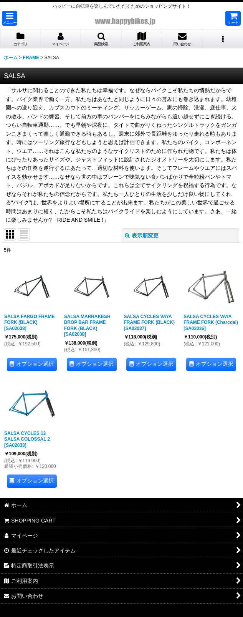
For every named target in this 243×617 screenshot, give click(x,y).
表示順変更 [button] (142, 235)
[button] (9, 18)
